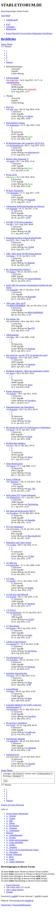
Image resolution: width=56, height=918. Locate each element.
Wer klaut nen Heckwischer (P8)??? (21, 511)
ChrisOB (31, 764)
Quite (30, 635)
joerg (12, 676)
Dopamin (13, 409)
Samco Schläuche (13, 479)
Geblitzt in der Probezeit (16, 642)
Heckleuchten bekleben (15, 443)
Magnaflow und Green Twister (18, 542)
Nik (11, 224)
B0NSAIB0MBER (17, 306)
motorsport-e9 (33, 152)
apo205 (13, 581)
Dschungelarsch (16, 145)
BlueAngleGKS (34, 536)
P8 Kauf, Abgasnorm (14, 190)
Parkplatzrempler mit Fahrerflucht (20, 407)
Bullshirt (31, 263)
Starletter (31, 349)
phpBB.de (29, 901)
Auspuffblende (12, 689)
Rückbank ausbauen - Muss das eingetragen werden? (27, 371)
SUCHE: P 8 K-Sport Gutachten (19, 222)
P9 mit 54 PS (11, 175)
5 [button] (6, 60)
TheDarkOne (15, 497)
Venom (12, 466)
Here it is (10, 107)
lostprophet (14, 565)
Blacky (30, 116)
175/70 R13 (11, 610)
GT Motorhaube (12, 626)
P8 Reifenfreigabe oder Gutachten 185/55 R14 (25, 143)
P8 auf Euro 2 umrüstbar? (16, 723)
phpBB (14, 896)
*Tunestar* (14, 482)
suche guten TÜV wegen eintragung (21, 495)
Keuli (12, 430)
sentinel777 (14, 644)
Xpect (12, 373)
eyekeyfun (14, 80)
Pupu (30, 682)
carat (30, 215)
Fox (29, 421)
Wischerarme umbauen (15, 739)
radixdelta (14, 741)
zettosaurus (14, 125)
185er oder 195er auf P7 (16, 303)
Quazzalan (14, 193)
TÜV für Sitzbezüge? (15, 527)
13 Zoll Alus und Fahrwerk (17, 594)
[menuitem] (8, 24)
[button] (9, 62)
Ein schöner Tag (12, 319)
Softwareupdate (12, 78)
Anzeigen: (13, 773)
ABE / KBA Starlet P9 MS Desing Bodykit (23, 254)
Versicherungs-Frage (14, 657)
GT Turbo (10, 579)
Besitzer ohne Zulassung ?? (17, 159)
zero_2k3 (31, 489)
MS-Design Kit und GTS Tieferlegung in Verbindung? (28, 427)
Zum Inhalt (5, 16)
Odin (12, 337)
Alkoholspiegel (12, 335)
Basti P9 (31, 328)
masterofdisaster (34, 279)
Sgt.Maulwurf (15, 612)
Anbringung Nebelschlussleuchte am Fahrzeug (25, 206)
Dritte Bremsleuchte (14, 464)
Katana (12, 272)
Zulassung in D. (12, 754)
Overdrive (32, 400)
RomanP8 (14, 290)
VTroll (12, 725)
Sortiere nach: (39, 773)
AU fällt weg (11, 563)
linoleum (31, 604)
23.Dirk (31, 247)
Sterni (30, 137)
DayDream (32, 651)
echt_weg (14, 109)
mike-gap (31, 732)
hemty (12, 256)
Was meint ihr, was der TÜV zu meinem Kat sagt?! (27, 355)
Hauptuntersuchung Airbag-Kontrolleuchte (23, 238)
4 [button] (6, 58)
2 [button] (6, 53)
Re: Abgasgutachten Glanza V (18, 269)
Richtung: (13, 776)
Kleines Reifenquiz (14, 391)
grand (12, 161)
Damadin (31, 200)
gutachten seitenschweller (16, 673)
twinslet (13, 394)
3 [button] (6, 55)
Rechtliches (8, 38)
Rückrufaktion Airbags (15, 123)
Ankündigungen (12, 82)
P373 (12, 240)
